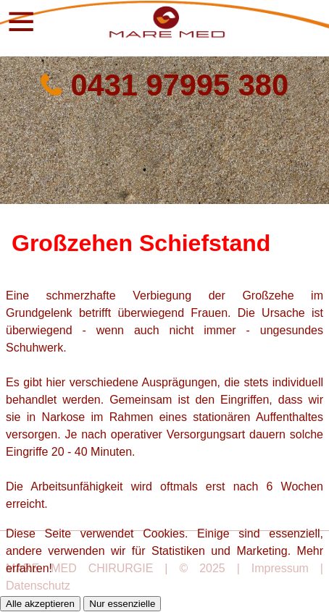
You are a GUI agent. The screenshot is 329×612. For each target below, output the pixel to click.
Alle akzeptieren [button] (40, 603)
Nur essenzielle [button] (122, 603)
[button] (18, 20)
